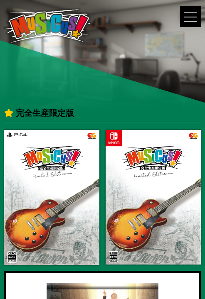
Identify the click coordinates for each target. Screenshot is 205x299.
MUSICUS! (48, 26)
